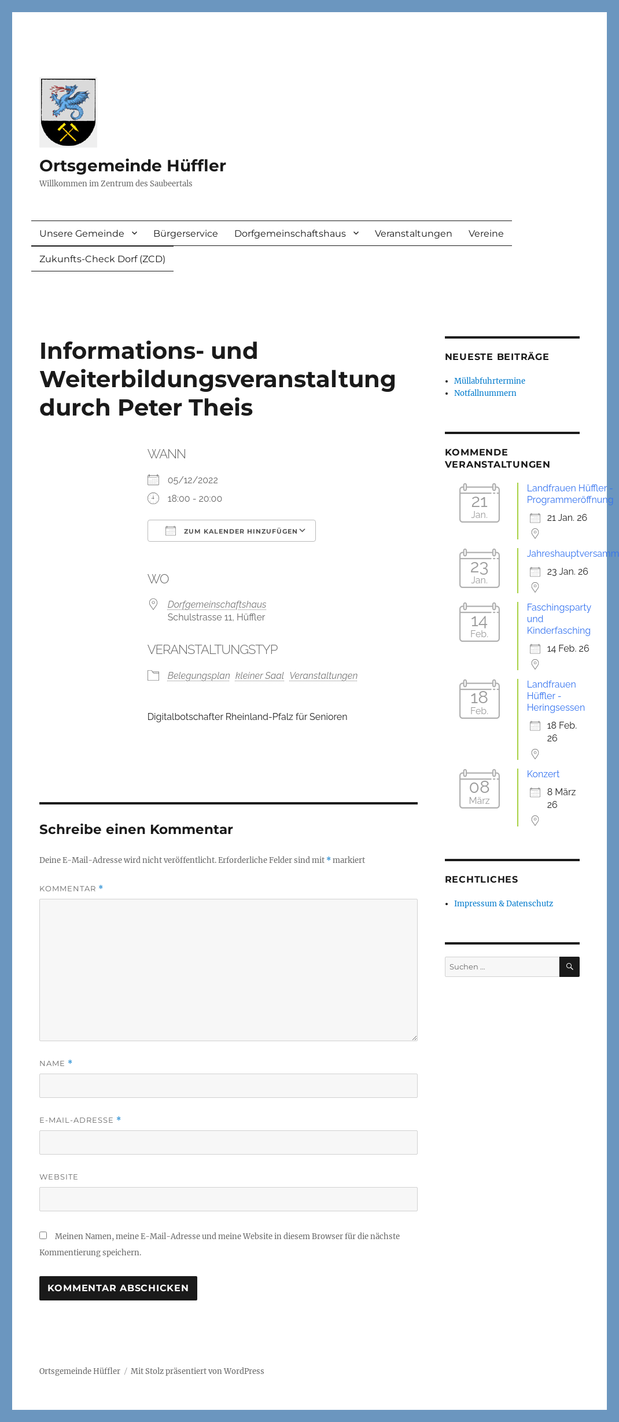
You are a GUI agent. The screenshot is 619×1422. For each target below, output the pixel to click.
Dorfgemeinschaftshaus (290, 233)
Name (56, 1063)
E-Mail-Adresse (80, 1120)
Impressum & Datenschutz (503, 904)
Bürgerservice (185, 233)
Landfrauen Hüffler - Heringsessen (556, 696)
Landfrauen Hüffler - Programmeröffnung (570, 494)
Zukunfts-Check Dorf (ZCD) (102, 258)
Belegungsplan (199, 675)
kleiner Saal (259, 675)
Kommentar (71, 889)
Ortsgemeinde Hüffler (132, 165)
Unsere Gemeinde (81, 233)
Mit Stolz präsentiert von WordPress (197, 1371)
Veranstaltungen (413, 233)
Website (59, 1176)
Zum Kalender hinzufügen (231, 531)
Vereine (486, 233)
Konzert (543, 774)
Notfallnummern (485, 393)
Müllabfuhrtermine (489, 381)
